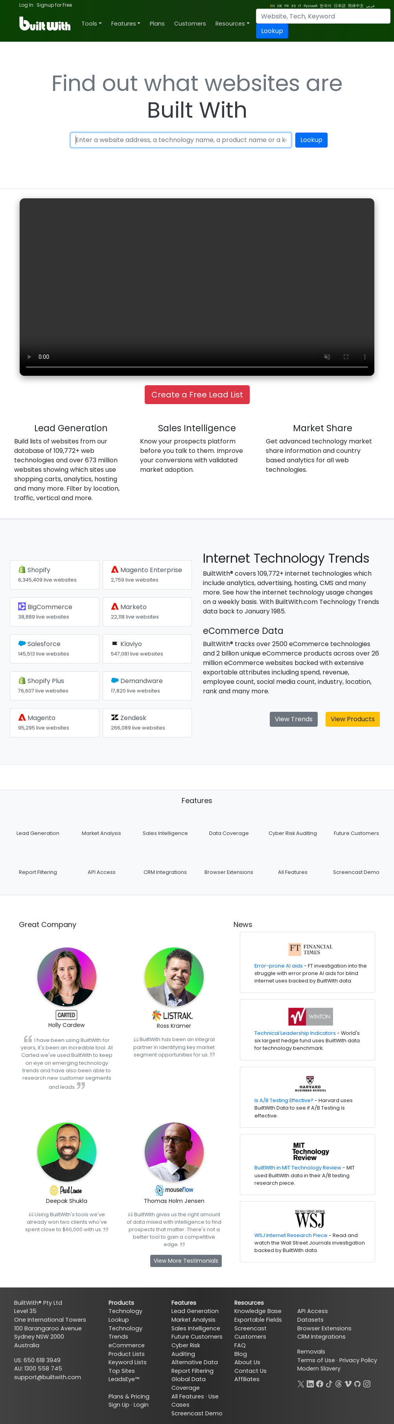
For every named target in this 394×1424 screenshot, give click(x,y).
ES (293, 5)
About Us (247, 1362)
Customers (190, 24)
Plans (157, 24)
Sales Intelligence (165, 833)
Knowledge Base (258, 1311)
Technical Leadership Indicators (295, 1033)
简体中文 (356, 5)
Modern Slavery (319, 1368)
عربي (370, 5)
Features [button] (123, 24)
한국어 (325, 5)
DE (279, 5)
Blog (240, 1354)
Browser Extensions (228, 872)
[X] (300, 1383)
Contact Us (250, 1371)
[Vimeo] (348, 1383)
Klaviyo (137, 648)
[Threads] (338, 1383)
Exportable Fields (258, 1320)
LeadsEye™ (124, 1379)
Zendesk (138, 722)
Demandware (137, 685)
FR (286, 5)
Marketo (135, 611)
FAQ (240, 1345)
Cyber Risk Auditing (293, 833)
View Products (353, 719)
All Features (292, 872)
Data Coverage (229, 833)
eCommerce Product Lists (127, 1349)
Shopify (47, 574)
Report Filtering (38, 872)
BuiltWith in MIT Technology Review (297, 1167)
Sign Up (119, 1405)
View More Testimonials (186, 1261)
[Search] (323, 16)
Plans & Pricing (129, 1396)
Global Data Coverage (188, 1383)
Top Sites (122, 1371)
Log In (26, 5)
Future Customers (356, 833)
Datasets (310, 1320)
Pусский (310, 5)
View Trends (294, 719)
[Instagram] (366, 1383)
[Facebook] (319, 1383)
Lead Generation (38, 833)
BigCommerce (45, 611)
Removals (311, 1352)
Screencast (250, 1328)
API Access (102, 872)
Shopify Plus (43, 685)
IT (299, 5)
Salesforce (43, 648)
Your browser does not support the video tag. (197, 287)
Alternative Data (194, 1362)
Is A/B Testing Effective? (283, 1100)
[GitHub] (357, 1383)
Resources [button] (230, 24)
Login (141, 1405)
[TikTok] (329, 1383)
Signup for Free (54, 5)
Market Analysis (101, 833)
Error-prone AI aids (278, 965)
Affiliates (247, 1379)
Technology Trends (125, 1332)
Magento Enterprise (146, 574)
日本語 (340, 5)
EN (272, 5)
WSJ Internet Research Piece (291, 1235)
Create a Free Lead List (197, 394)
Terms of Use (316, 1360)
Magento (43, 722)
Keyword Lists (128, 1362)
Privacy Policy (358, 1360)
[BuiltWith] (45, 23)
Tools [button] (89, 24)
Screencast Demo (356, 872)
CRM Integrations (165, 872)
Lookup (272, 30)
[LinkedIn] (310, 1383)
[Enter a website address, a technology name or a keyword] (181, 140)
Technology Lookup (125, 1315)
